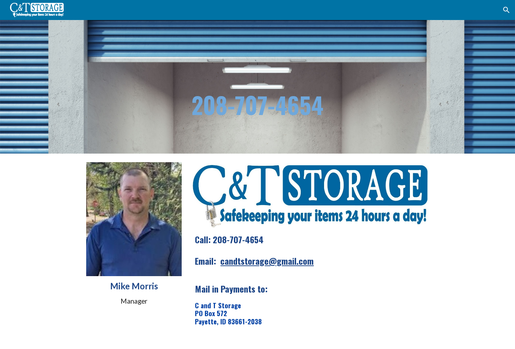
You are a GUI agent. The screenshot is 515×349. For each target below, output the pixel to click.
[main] (257, 86)
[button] (506, 10)
